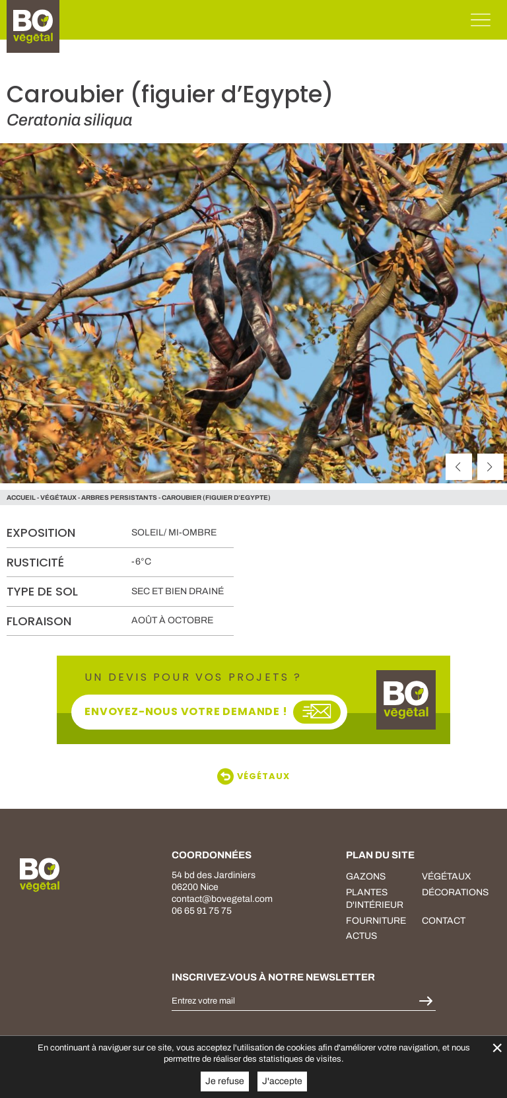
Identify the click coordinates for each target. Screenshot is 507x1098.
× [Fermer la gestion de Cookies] (497, 1047)
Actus (361, 936)
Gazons (366, 876)
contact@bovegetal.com (222, 899)
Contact (443, 921)
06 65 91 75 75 (202, 911)
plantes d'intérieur (374, 898)
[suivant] (490, 467)
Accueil (21, 497)
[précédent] (459, 467)
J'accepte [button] (282, 1081)
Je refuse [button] (224, 1081)
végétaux (58, 497)
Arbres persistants (119, 497)
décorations (455, 892)
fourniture (376, 921)
